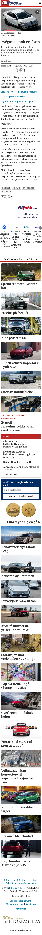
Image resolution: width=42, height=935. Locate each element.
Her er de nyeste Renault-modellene (19, 92)
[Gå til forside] (11, 3)
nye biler (6, 191)
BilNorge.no (9, 881)
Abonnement (25, 902)
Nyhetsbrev (30, 905)
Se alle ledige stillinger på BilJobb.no (21, 260)
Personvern (21, 910)
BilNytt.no (21, 881)
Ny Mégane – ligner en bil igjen (17, 101)
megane (16, 188)
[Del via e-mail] (24, 70)
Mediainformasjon (15, 905)
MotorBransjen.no (27, 884)
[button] (40, 228)
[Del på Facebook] (17, 70)
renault (6, 188)
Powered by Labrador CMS (21, 931)
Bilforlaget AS (15, 889)
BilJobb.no (32, 881)
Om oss (13, 902)
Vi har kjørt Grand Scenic (13, 97)
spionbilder (28, 188)
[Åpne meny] (39, 3)
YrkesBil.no (11, 884)
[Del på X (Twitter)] (21, 70)
